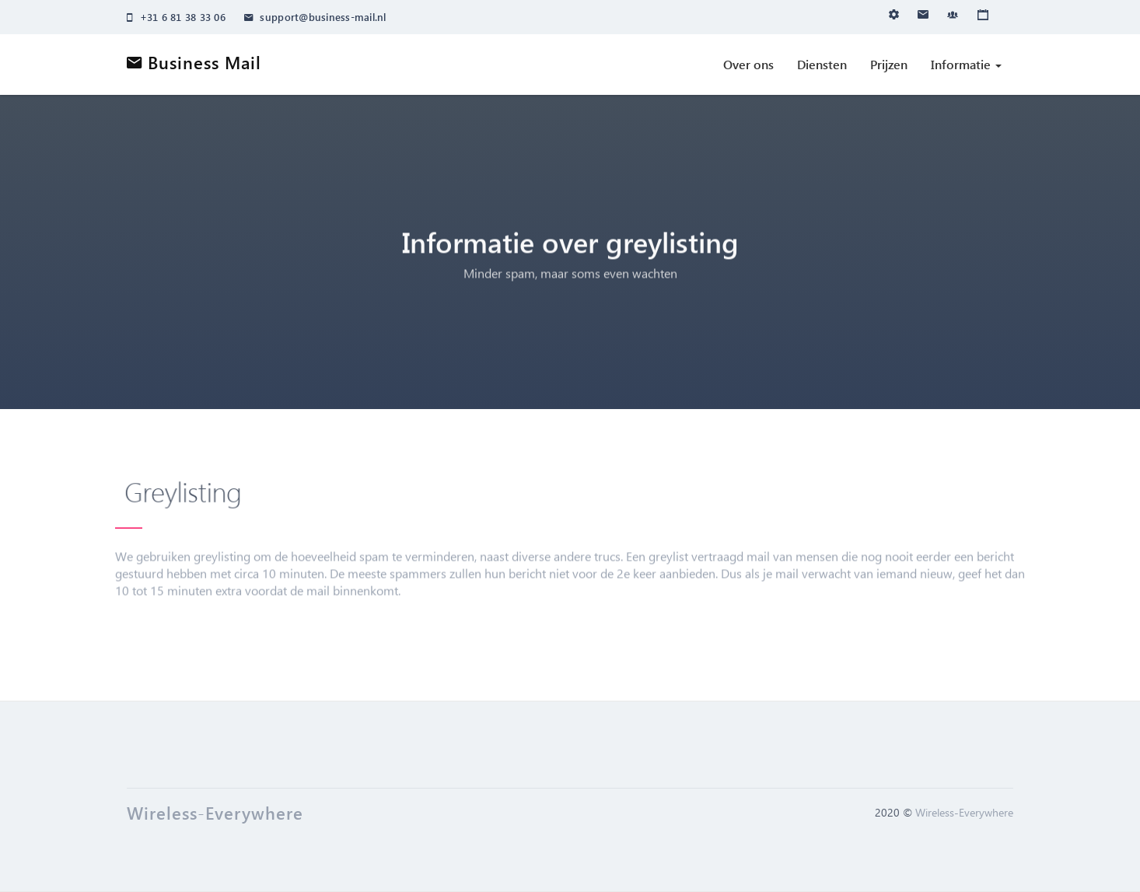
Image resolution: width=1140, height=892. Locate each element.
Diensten (822, 64)
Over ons (748, 64)
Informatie (966, 64)
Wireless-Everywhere (964, 812)
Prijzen (888, 64)
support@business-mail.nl (315, 16)
